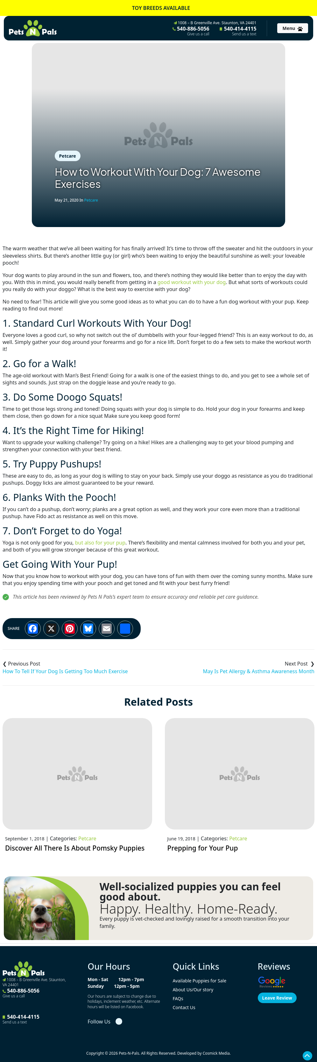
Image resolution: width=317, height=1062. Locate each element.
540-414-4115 (238, 31)
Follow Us (99, 1021)
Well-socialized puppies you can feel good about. (190, 891)
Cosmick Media (216, 1053)
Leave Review (277, 998)
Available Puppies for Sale (199, 981)
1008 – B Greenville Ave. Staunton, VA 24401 (215, 22)
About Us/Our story (193, 990)
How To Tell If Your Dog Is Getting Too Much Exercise (65, 671)
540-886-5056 (191, 31)
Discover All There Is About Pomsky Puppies (74, 848)
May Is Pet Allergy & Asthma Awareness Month (258, 671)
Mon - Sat (98, 979)
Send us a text (244, 34)
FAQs (178, 998)
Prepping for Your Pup (202, 848)
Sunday (96, 986)
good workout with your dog (192, 282)
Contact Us (184, 1007)
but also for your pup (100, 542)
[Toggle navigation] (292, 28)
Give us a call (198, 34)
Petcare (67, 156)
